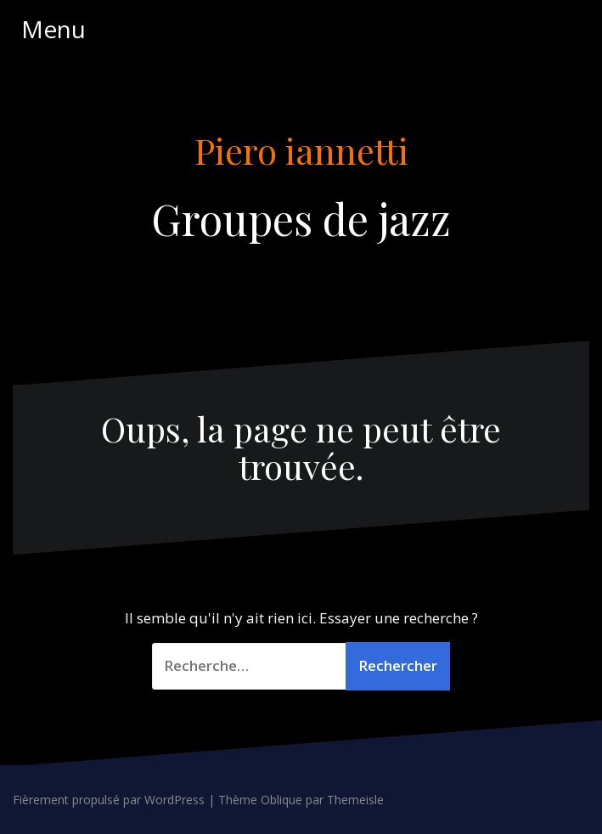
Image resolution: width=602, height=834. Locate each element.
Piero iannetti (301, 150)
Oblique (281, 800)
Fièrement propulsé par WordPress (109, 800)
